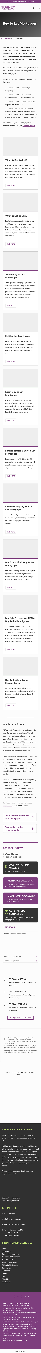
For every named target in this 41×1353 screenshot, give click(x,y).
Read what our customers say (15, 933)
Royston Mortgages (9, 1262)
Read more (11, 185)
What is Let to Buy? (16, 215)
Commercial (6, 1268)
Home (2, 38)
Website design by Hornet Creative (15, 1340)
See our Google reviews (12, 956)
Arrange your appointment (20, 1017)
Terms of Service (29, 1335)
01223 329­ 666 (12, 1)
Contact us (6, 1282)
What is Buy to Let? (16, 160)
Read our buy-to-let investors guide (14, 828)
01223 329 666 (9, 1214)
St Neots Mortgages (10, 1265)
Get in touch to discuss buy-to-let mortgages (17, 817)
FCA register (32, 1312)
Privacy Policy (24, 1303)
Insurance (6, 1271)
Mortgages (8, 38)
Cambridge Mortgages (10, 1254)
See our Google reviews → (12, 1198)
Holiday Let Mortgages (17, 336)
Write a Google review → (11, 1201)
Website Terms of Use (10, 1303)
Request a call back (13, 856)
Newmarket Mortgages (11, 1257)
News (4, 1276)
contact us (7, 806)
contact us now (29, 126)
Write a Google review (12, 961)
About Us (5, 1279)
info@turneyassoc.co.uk (13, 1219)
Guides (4, 1273)
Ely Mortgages (7, 1259)
